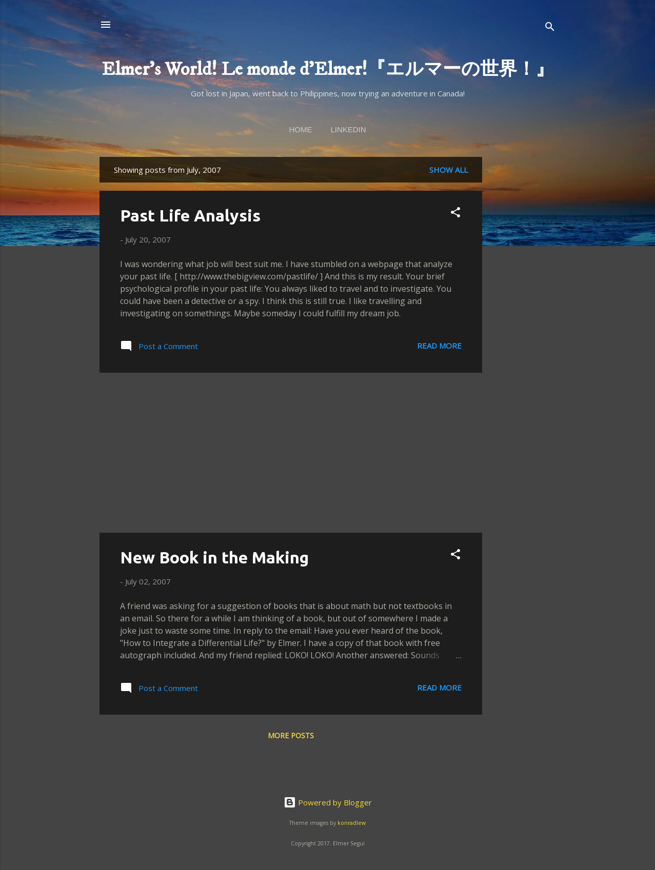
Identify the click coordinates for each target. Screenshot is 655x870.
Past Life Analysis (190, 215)
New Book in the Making (214, 557)
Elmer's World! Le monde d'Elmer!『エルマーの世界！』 (328, 69)
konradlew (352, 822)
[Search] (550, 28)
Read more (439, 345)
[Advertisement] (523, 310)
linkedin (348, 129)
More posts (291, 735)
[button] (455, 213)
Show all (448, 170)
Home (300, 129)
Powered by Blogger (328, 802)
